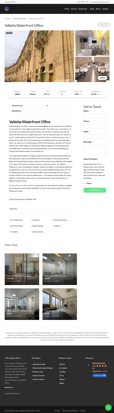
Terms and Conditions (70, 408)
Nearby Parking (37, 225)
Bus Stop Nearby (17, 225)
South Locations (38, 377)
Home (67, 9)
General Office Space (19, 18)
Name (87, 111)
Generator (36, 220)
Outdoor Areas (37, 230)
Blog (92, 9)
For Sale (9, 270)
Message (88, 142)
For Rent (9, 33)
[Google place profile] (98, 361)
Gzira (62, 373)
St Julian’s (63, 365)
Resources (82, 9)
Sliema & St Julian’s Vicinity (42, 365)
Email (86, 131)
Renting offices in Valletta (18, 185)
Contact (105, 9)
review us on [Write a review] (99, 373)
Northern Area (38, 369)
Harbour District (38, 373)
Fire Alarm (14, 230)
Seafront (57, 225)
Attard (62, 381)
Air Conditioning (16, 220)
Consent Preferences (12, 391)
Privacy (57, 408)
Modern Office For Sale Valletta (19, 273)
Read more (9, 385)
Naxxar (62, 377)
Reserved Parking (60, 220)
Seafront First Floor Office (55, 308)
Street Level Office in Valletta (56, 273)
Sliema (62, 362)
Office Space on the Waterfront (19, 308)
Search (74, 9)
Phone (87, 121)
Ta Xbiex (63, 369)
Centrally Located (39, 362)
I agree (89, 183)
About (98, 9)
